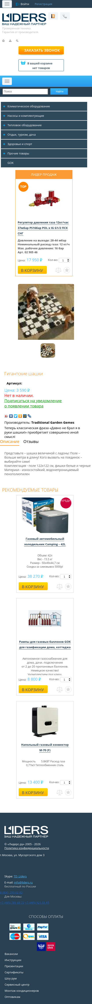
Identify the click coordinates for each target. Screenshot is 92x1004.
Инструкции (13, 960)
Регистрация (43, 4)
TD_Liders (20, 876)
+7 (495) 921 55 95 (37, 903)
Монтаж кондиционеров (22, 991)
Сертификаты (14, 972)
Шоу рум (11, 978)
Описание (9, 441)
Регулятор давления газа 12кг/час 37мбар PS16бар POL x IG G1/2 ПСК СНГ (43, 227)
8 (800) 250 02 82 (11, 892)
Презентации (14, 966)
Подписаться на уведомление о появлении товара (33, 403)
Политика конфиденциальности (26, 848)
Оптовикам (12, 997)
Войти (25, 4)
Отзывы (31, 441)
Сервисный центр (17, 984)
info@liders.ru (23, 882)
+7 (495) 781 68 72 (12, 903)
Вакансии (11, 954)
